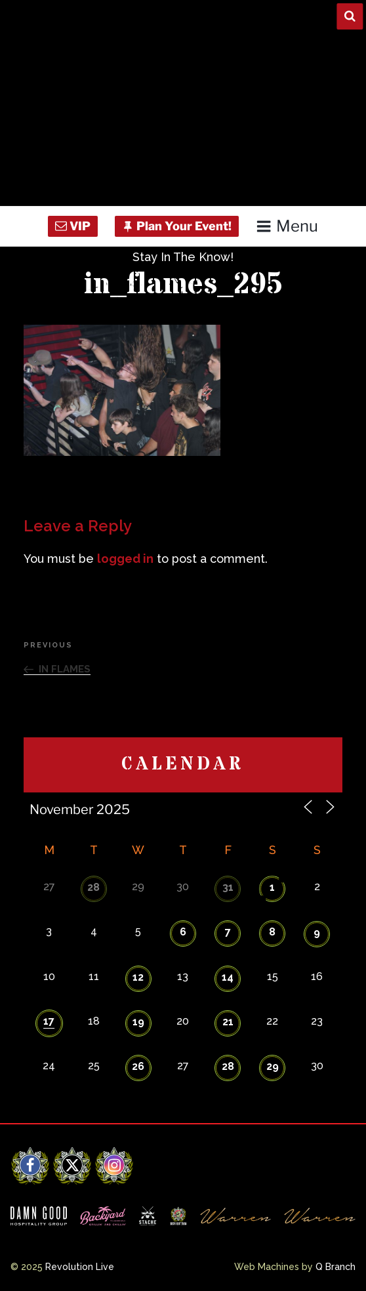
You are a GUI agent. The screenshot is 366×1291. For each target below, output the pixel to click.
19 (138, 1021)
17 (48, 1021)
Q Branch (335, 1266)
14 (228, 977)
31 (228, 887)
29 (272, 1066)
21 (228, 1021)
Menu (287, 226)
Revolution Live (79, 1266)
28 (93, 887)
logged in (125, 558)
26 (138, 1066)
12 (138, 977)
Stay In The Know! (183, 257)
